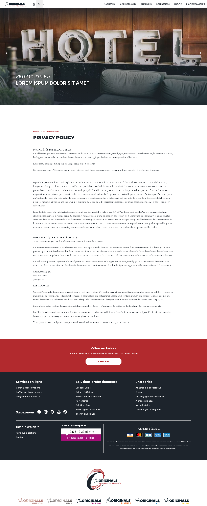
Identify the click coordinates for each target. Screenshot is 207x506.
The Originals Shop (85, 414)
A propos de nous (144, 401)
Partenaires (82, 401)
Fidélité (178, 4)
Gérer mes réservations (28, 387)
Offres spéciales (128, 4)
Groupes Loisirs (83, 387)
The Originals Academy (88, 409)
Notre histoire (143, 405)
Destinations (163, 4)
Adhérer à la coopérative (148, 387)
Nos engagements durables (150, 396)
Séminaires (146, 4)
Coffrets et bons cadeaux (29, 392)
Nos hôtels (109, 4)
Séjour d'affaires (84, 392)
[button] (8, 53)
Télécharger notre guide (148, 409)
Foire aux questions (26, 433)
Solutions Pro (83, 405)
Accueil (36, 131)
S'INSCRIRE (103, 361)
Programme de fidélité (28, 396)
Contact (20, 437)
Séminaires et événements (89, 396)
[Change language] (39, 4)
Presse (139, 392)
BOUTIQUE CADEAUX (195, 4)
